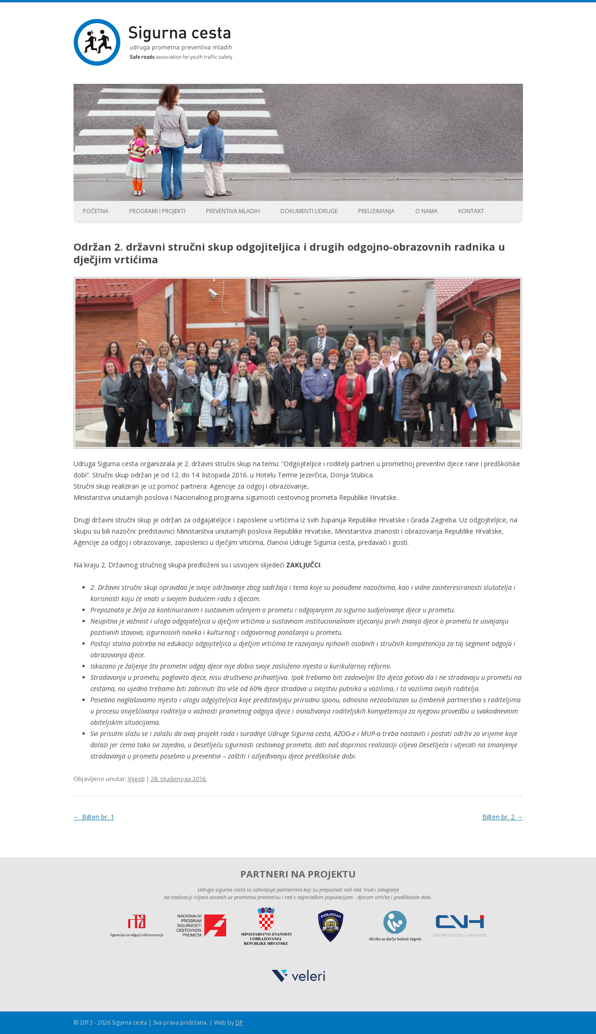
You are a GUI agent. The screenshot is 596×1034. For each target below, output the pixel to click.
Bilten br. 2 (502, 816)
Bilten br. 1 (94, 816)
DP (239, 1023)
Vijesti (136, 778)
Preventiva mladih (233, 211)
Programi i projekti (157, 211)
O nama (426, 211)
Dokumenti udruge (309, 211)
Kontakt (471, 211)
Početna (96, 211)
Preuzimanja (376, 211)
